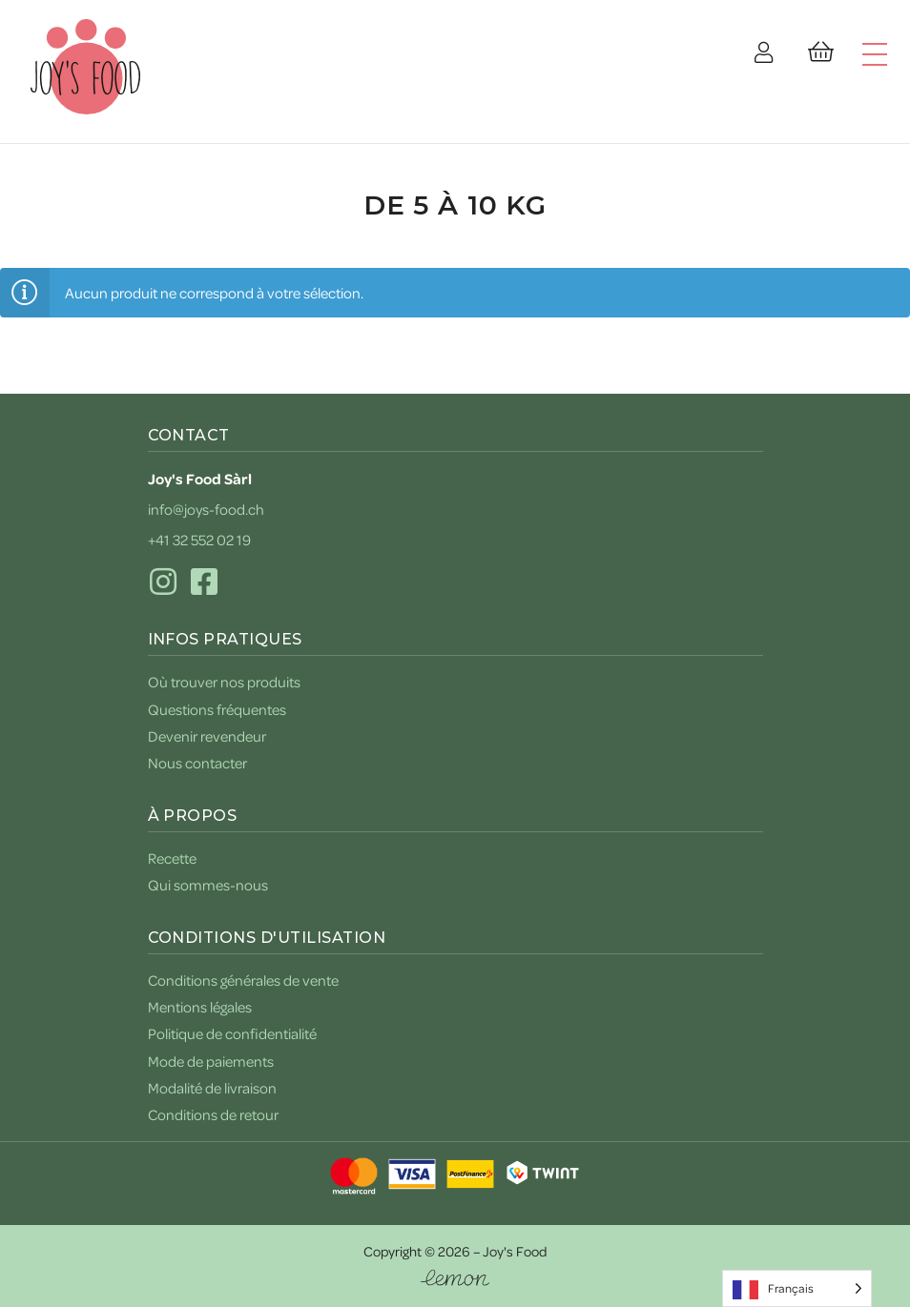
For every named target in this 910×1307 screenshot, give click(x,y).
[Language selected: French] (797, 1288)
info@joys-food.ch (206, 509)
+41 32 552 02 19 (199, 539)
